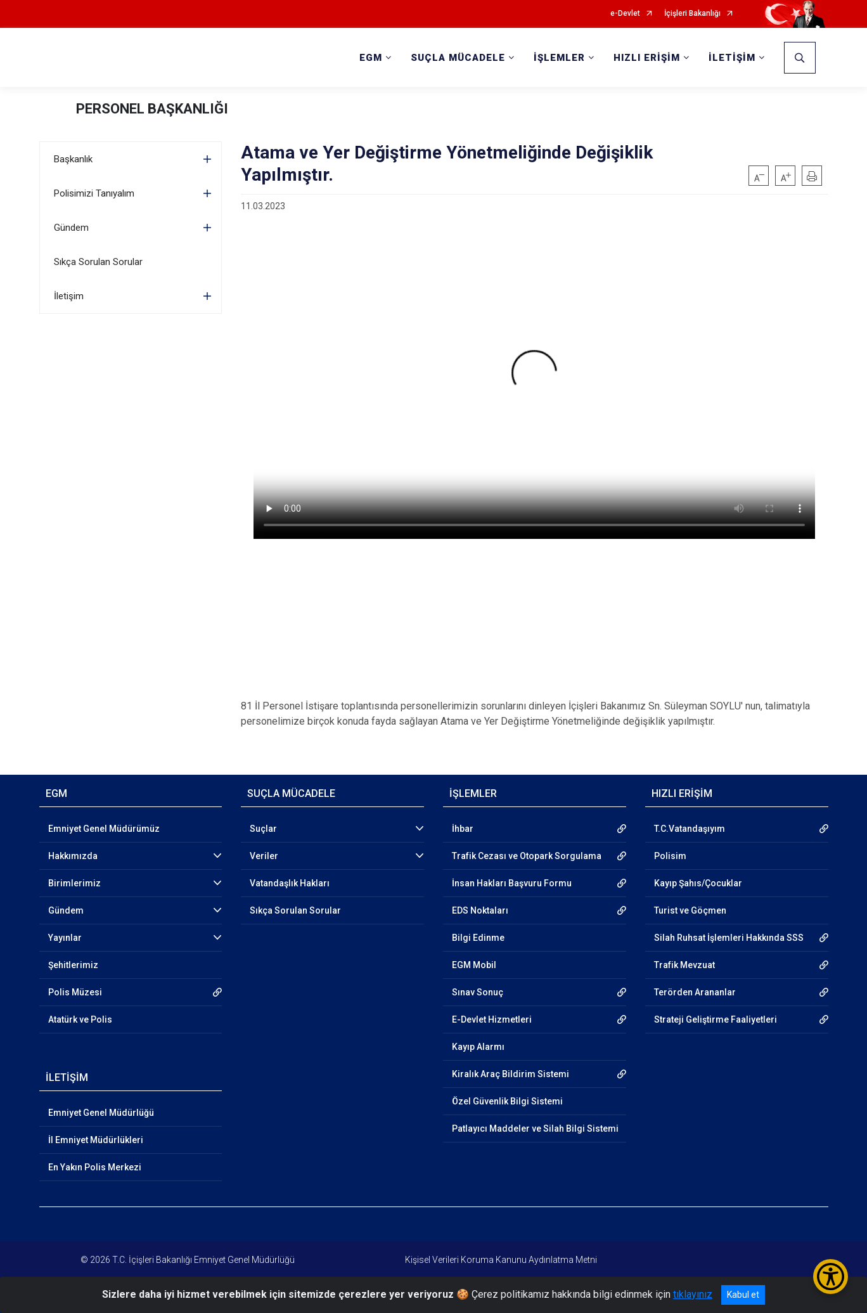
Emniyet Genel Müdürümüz (104, 829)
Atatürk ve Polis (80, 1019)
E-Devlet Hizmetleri (492, 1019)
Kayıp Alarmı (478, 1047)
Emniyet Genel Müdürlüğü (101, 1113)
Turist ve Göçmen (690, 910)
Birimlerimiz (74, 883)
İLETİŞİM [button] (732, 57)
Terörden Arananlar (695, 992)
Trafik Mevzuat (684, 965)
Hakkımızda (73, 856)
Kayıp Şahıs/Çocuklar (698, 883)
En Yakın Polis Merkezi (94, 1167)
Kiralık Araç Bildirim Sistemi (510, 1074)
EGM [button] (370, 57)
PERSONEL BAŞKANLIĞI (152, 109)
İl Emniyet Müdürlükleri (95, 1140)
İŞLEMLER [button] (559, 57)
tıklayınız (692, 1294)
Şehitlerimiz (73, 965)
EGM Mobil (474, 965)
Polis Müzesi (75, 992)
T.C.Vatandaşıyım (689, 829)
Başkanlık (73, 159)
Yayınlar (65, 938)
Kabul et (743, 1295)
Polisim (670, 856)
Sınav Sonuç (477, 992)
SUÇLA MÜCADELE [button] (458, 57)
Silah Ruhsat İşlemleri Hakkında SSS (729, 938)
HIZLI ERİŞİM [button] (646, 57)
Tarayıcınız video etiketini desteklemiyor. (534, 381)
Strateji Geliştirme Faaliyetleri (715, 1019)
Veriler (264, 856)
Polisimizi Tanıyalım (94, 193)
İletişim (69, 296)
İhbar (462, 829)
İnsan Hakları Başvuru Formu (512, 883)
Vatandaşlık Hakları (290, 883)
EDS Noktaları (480, 910)
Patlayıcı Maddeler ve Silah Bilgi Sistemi (535, 1128)
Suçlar (263, 829)
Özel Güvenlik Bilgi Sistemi (507, 1101)
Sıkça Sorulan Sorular (98, 262)
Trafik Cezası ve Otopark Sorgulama (526, 856)
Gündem (71, 227)
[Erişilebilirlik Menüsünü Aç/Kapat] (830, 1276)
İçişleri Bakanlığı (692, 14)
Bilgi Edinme (478, 938)
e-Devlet (625, 14)
